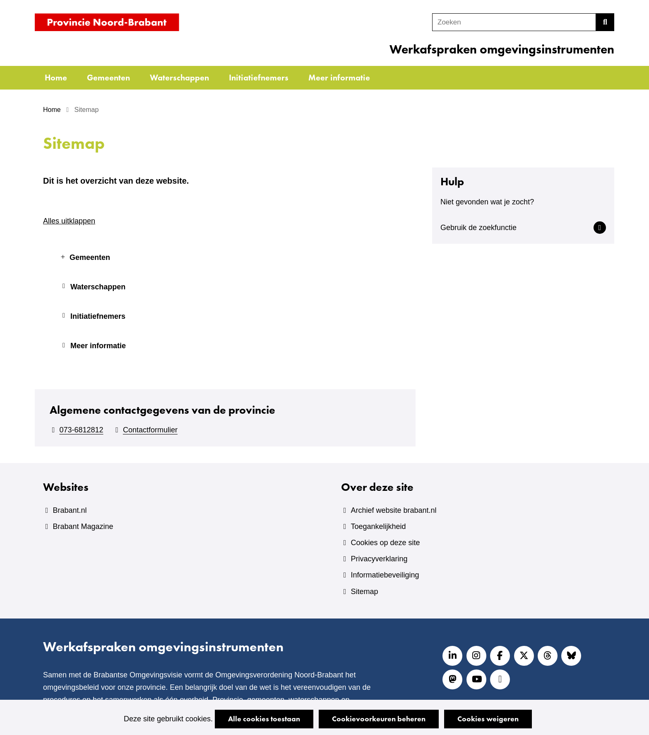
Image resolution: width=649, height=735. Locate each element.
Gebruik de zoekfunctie (478, 227)
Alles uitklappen (69, 221)
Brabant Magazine (83, 526)
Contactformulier (150, 430)
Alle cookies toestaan (264, 718)
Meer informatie (339, 77)
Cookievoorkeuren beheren (378, 718)
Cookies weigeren (488, 718)
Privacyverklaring (379, 559)
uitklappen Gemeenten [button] (63, 254)
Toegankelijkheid (378, 526)
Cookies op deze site (385, 543)
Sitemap (364, 591)
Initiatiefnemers (258, 77)
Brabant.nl (70, 510)
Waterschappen (179, 77)
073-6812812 (81, 430)
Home (56, 77)
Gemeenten (108, 77)
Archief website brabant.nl (393, 510)
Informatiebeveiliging (385, 575)
